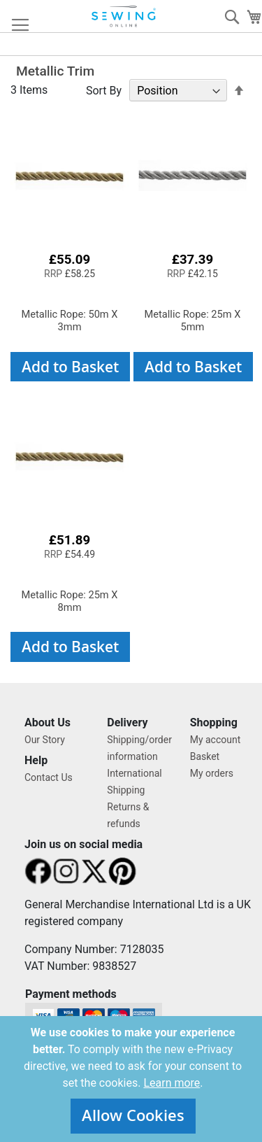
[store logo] (124, 16)
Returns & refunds (128, 815)
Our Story (44, 739)
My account (215, 739)
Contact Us (48, 777)
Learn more (171, 1083)
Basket (205, 756)
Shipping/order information (139, 748)
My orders (211, 773)
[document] (132, 1079)
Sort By (104, 90)
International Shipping (134, 782)
